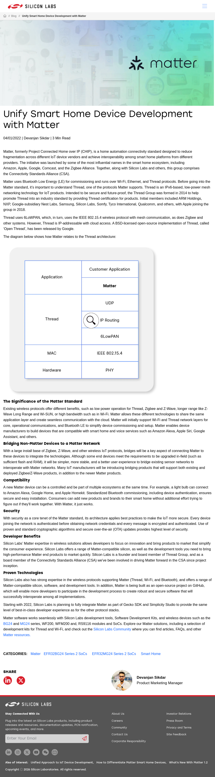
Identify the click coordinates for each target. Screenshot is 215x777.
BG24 (7, 624)
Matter (35, 654)
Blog (13, 16)
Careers (117, 721)
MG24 (25, 624)
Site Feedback (176, 734)
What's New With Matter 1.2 (188, 762)
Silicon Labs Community (112, 629)
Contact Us (120, 734)
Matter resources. (17, 635)
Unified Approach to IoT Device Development (62, 762)
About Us (118, 714)
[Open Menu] (204, 6)
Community (119, 728)
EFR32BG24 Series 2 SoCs (65, 654)
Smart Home (151, 654)
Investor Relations (178, 714)
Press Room (174, 721)
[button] (91, 321)
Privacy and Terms (179, 728)
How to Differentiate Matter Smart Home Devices (131, 762)
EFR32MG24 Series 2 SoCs (114, 654)
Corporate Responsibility (129, 741)
